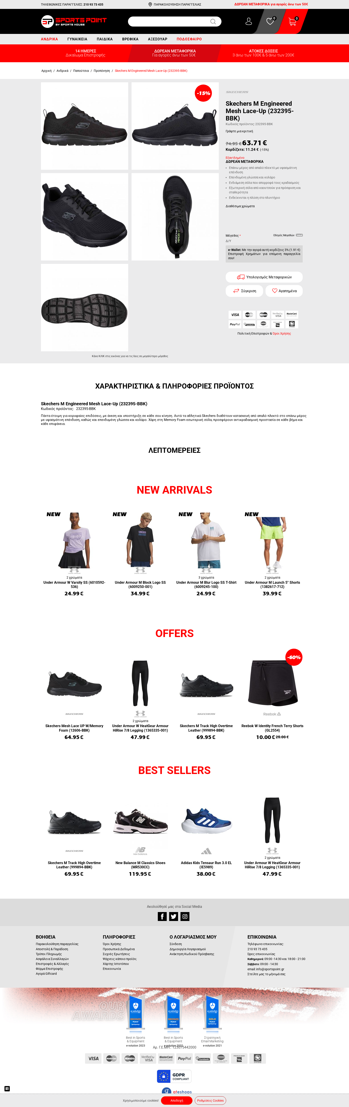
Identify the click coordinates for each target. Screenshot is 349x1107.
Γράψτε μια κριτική (239, 131)
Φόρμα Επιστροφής (49, 968)
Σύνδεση (176, 944)
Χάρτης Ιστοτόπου (116, 964)
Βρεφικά (130, 39)
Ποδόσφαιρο (189, 39)
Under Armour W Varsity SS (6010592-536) (74, 584)
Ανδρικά (49, 39)
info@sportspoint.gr (270, 969)
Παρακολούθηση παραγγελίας (57, 944)
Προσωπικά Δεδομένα (119, 949)
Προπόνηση (102, 70)
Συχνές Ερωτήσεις (116, 954)
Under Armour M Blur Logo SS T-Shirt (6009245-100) (206, 584)
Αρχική (46, 70)
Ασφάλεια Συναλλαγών (52, 959)
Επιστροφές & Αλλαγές (52, 964)
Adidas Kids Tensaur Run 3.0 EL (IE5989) (206, 865)
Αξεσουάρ (157, 39)
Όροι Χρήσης (282, 333)
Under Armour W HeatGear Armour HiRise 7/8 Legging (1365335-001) (140, 728)
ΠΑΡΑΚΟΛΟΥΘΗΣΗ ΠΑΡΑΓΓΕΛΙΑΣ (177, 4)
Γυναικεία (77, 39)
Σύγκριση (248, 291)
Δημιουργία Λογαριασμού (188, 949)
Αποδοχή (176, 1100)
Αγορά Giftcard (46, 973)
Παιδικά (105, 39)
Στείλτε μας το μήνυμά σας (267, 974)
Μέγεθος (232, 235)
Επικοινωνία (112, 968)
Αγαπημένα (288, 291)
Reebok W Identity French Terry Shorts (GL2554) (272, 728)
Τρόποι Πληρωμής (49, 954)
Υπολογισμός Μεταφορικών (269, 277)
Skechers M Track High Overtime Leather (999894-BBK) (206, 728)
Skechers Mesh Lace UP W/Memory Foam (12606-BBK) (74, 728)
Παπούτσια (81, 70)
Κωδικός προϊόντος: (240, 124)
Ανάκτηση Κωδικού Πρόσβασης (192, 954)
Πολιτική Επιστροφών (253, 333)
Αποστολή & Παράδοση (52, 949)
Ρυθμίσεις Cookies (210, 1100)
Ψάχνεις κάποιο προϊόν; (120, 959)
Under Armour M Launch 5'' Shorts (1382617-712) (272, 584)
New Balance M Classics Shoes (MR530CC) (140, 865)
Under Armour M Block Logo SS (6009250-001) (140, 584)
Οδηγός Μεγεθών (288, 236)
